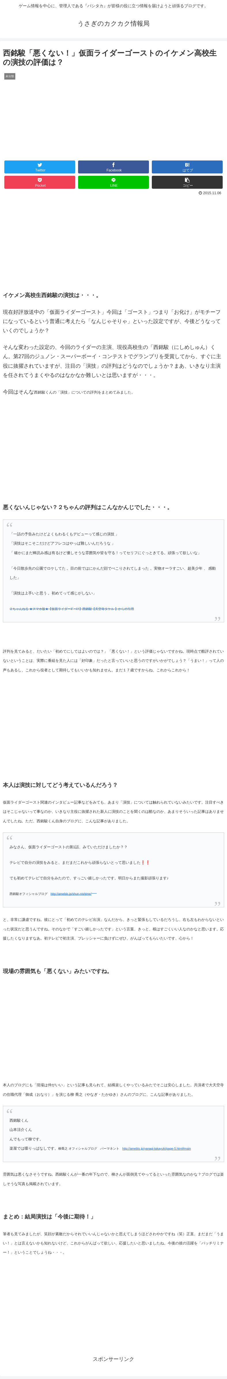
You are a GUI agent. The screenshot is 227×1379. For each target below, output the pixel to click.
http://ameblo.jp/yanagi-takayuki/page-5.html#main (156, 1148)
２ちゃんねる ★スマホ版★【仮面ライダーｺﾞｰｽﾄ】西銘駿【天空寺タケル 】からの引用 (72, 609)
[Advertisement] (113, 240)
